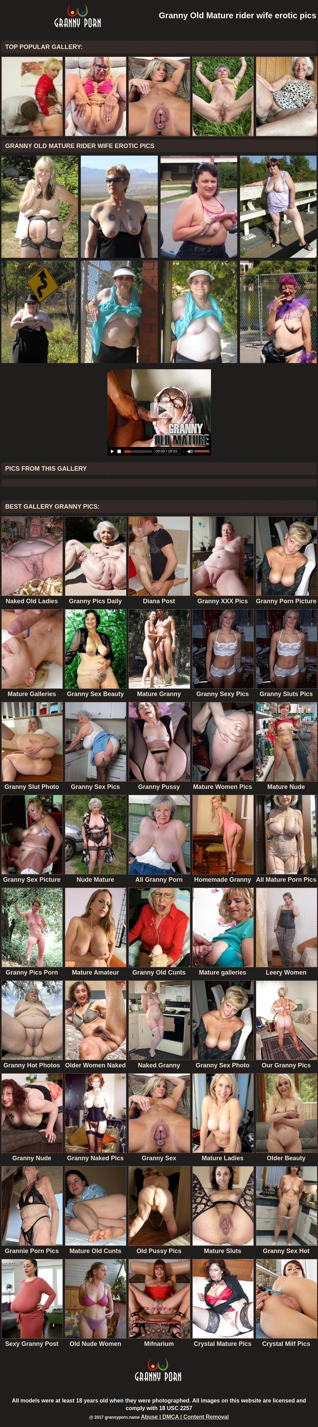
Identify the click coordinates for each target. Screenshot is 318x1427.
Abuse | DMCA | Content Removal (185, 1417)
